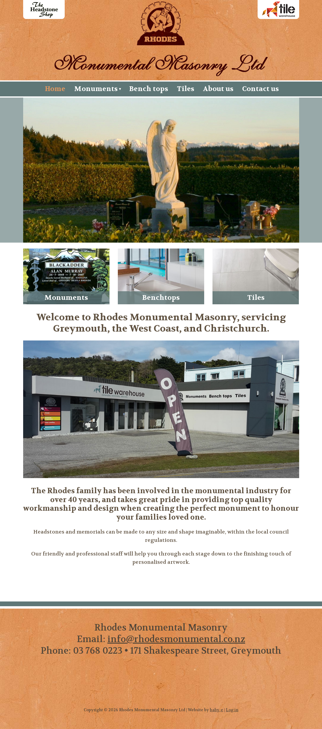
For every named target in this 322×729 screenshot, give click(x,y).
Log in (232, 709)
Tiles (185, 89)
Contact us (260, 89)
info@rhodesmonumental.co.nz (176, 639)
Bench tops (148, 89)
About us (218, 89)
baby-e (216, 709)
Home (55, 89)
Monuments (96, 89)
